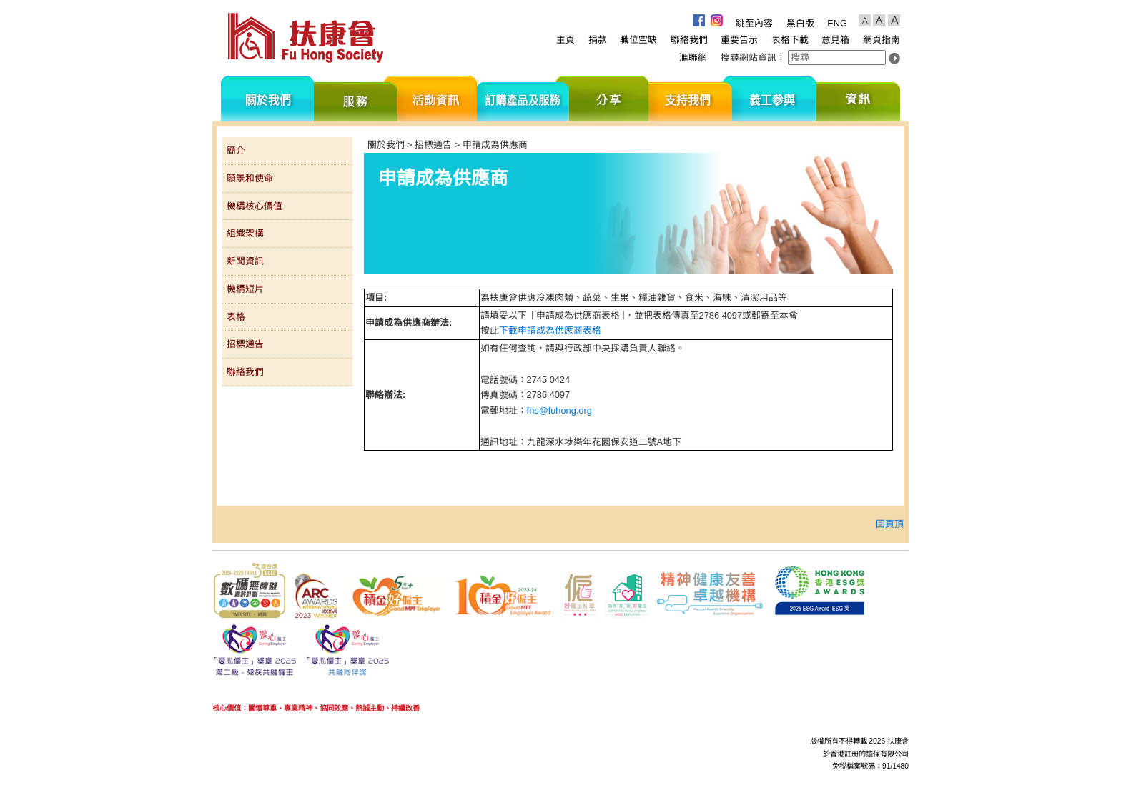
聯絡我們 (689, 39)
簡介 (236, 150)
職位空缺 (638, 39)
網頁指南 (881, 39)
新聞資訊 (245, 261)
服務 (355, 98)
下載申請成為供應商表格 (550, 330)
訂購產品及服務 (523, 98)
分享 (608, 98)
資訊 (858, 98)
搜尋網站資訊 (748, 57)
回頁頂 (890, 524)
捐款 (597, 39)
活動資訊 (437, 98)
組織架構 (245, 233)
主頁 (565, 39)
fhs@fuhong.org (559, 410)
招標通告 (245, 344)
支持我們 (690, 98)
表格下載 (790, 39)
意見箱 (835, 39)
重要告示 (739, 39)
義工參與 (774, 98)
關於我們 (267, 98)
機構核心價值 (254, 206)
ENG (837, 23)
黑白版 (800, 23)
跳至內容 (754, 23)
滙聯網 (693, 57)
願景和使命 (250, 178)
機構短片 (245, 289)
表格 (236, 316)
